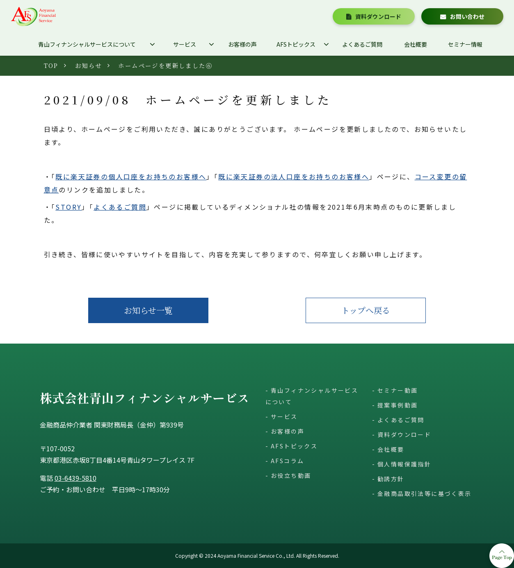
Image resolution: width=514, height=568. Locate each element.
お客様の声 (242, 44)
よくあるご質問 (362, 44)
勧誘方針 (390, 479)
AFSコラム (287, 461)
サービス (184, 44)
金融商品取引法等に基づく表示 (424, 493)
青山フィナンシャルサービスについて (87, 44)
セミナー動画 (397, 390)
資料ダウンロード (378, 16)
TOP (51, 65)
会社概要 (415, 44)
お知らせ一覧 (148, 310)
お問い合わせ (467, 16)
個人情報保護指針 (404, 464)
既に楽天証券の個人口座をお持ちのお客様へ (130, 176)
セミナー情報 (465, 44)
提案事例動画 (397, 405)
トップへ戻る (365, 310)
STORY (68, 207)
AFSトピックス (295, 44)
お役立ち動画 (291, 475)
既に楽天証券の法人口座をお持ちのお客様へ (293, 176)
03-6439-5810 (75, 478)
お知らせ (88, 65)
